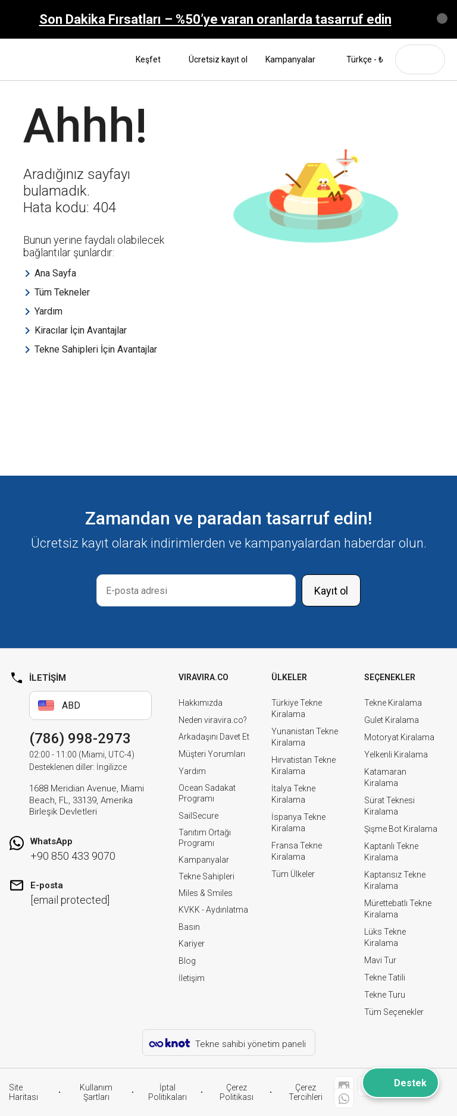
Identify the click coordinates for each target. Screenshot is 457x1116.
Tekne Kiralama (393, 703)
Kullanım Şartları (96, 1092)
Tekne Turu (384, 994)
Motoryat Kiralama (399, 737)
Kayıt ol (331, 590)
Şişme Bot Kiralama (400, 829)
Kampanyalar (290, 59)
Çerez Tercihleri (306, 1092)
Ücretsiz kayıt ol (218, 59)
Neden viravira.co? (213, 720)
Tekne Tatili (384, 977)
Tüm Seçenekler (394, 1012)
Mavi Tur (380, 960)
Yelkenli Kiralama (396, 754)
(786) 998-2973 (80, 738)
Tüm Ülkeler (293, 874)
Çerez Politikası (236, 1092)
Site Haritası (23, 1092)
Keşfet (153, 59)
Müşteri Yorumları (212, 754)
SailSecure (198, 816)
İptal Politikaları (167, 1092)
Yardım (192, 771)
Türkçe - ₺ (358, 59)
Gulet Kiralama (391, 720)
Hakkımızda (201, 703)
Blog (187, 961)
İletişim (192, 978)
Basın (189, 927)
